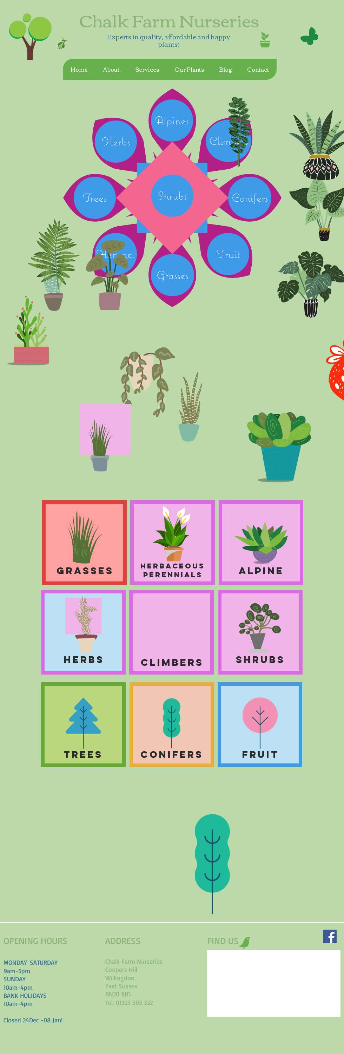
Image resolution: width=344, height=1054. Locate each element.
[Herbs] (116, 142)
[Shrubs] (172, 196)
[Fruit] (228, 254)
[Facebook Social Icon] (330, 936)
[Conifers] (249, 198)
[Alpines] (172, 120)
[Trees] (95, 198)
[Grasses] (172, 275)
